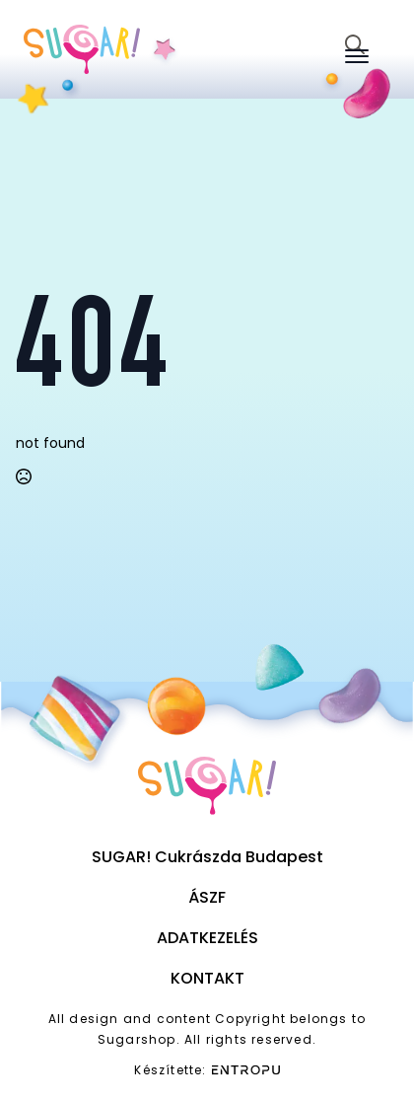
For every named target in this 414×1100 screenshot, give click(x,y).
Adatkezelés (207, 937)
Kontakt (207, 978)
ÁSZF (207, 897)
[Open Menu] (357, 56)
